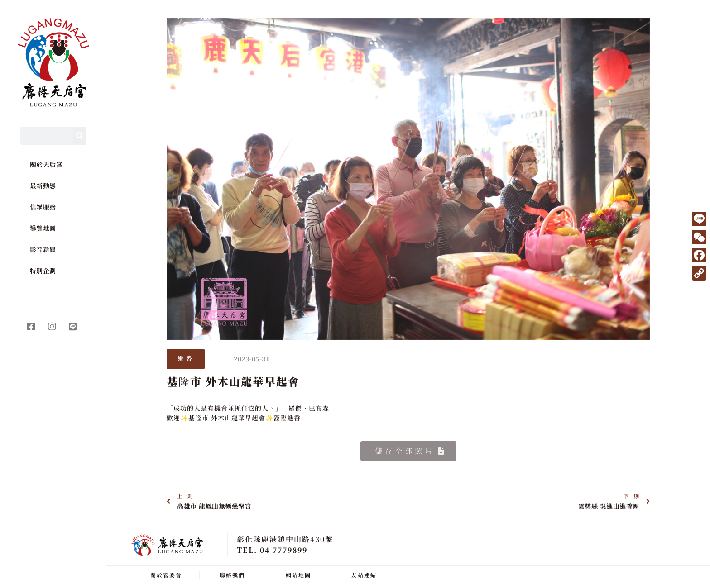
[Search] (79, 136)
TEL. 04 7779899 (272, 550)
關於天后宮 (46, 164)
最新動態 (43, 185)
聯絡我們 (232, 575)
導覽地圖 (43, 228)
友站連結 (364, 575)
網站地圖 (298, 575)
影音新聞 (43, 249)
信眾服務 (43, 206)
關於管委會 (166, 575)
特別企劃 (43, 270)
